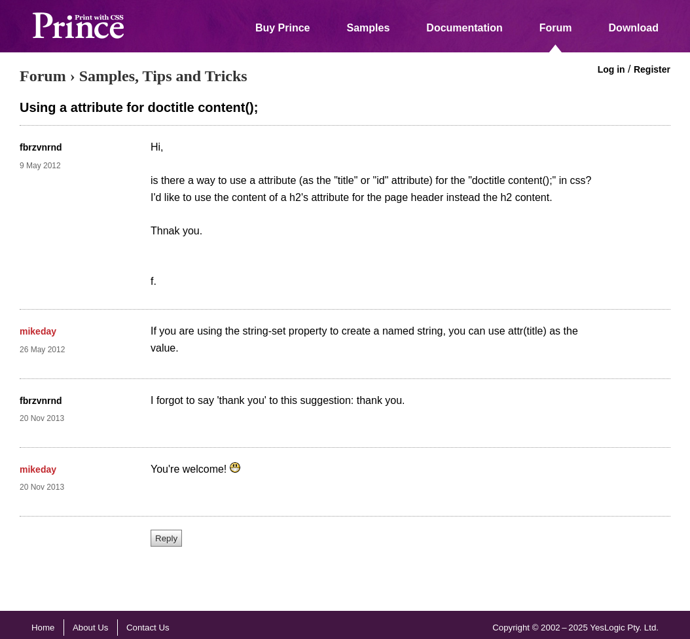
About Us (91, 627)
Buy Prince (282, 27)
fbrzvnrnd (41, 147)
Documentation (464, 27)
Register (652, 69)
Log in (611, 69)
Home (42, 627)
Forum (555, 27)
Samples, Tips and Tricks (163, 75)
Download (634, 27)
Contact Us (148, 627)
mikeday (38, 331)
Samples (368, 27)
